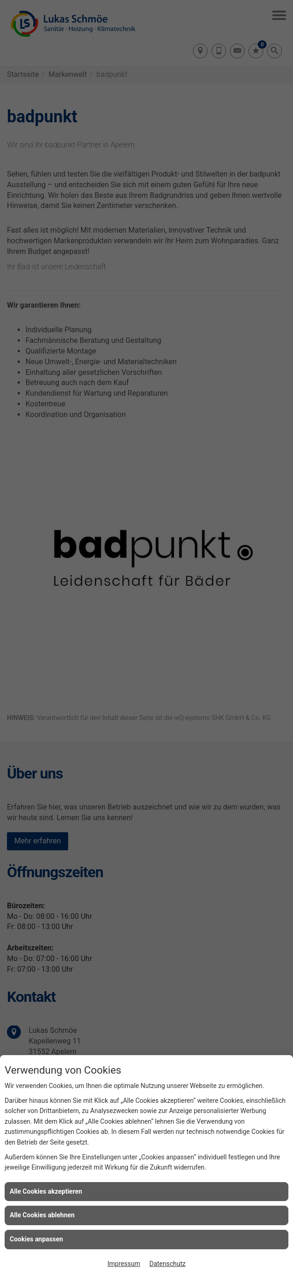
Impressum (124, 1263)
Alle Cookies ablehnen (42, 1215)
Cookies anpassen (36, 1239)
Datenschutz (167, 1263)
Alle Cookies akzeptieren (46, 1191)
